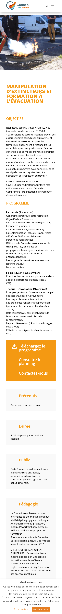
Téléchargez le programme (32, 348)
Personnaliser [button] (21, 609)
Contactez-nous (33, 373)
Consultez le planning (30, 361)
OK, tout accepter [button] (40, 609)
